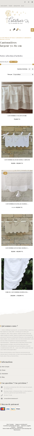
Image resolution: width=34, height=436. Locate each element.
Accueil (2, 37)
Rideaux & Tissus (10, 37)
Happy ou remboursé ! (21, 424)
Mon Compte (4, 5)
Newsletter (17, 5)
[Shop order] (23, 74)
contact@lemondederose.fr (11, 398)
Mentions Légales (26, 426)
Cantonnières (19, 37)
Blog (22, 5)
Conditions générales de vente (11, 426)
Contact (13, 427)
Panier (10, 5)
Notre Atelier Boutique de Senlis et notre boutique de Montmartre (17, 429)
